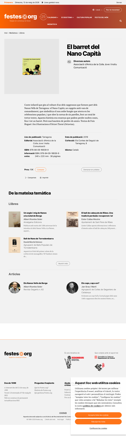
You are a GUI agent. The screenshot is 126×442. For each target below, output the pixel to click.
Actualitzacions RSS (12, 417)
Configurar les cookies (98, 428)
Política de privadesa (73, 436)
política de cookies (92, 406)
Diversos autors (82, 61)
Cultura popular (84, 17)
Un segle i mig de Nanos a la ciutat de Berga (35, 214)
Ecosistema (66, 17)
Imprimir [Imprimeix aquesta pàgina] (45, 178)
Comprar (40, 170)
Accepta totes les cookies (98, 415)
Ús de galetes (86, 436)
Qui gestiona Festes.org (43, 410)
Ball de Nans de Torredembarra (39, 238)
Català (97, 10)
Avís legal (60, 436)
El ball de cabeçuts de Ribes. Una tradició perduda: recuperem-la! (97, 214)
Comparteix (32, 178)
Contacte (96, 436)
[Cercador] (121, 21)
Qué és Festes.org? (41, 405)
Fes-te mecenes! (113, 10)
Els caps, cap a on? (90, 283)
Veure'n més (63, 263)
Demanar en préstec (91, 170)
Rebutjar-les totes (98, 422)
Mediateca (52, 24)
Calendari (52, 17)
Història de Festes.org (42, 407)
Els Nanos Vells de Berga (35, 283)
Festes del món (101, 17)
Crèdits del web (50, 436)
